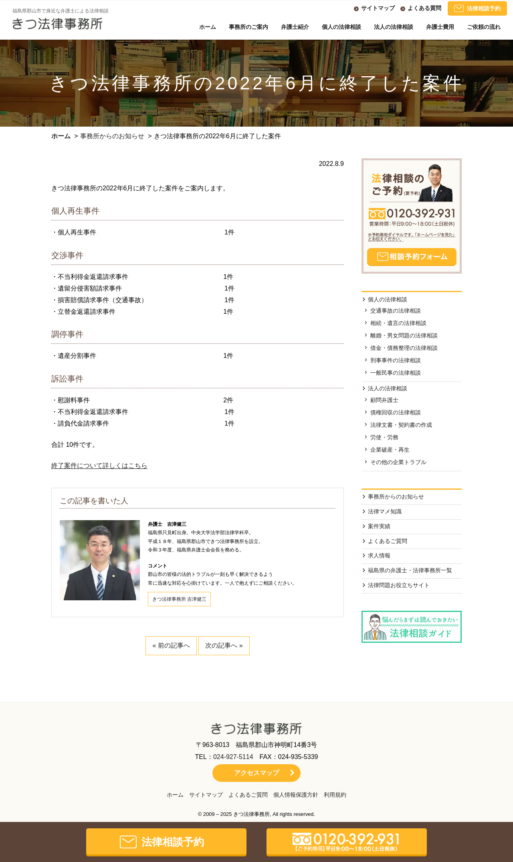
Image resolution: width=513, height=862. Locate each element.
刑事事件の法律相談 (395, 360)
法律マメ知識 (385, 511)
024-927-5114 (233, 756)
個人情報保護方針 (295, 794)
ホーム (207, 27)
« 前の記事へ (171, 645)
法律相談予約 (477, 8)
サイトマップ (378, 8)
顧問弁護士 (384, 400)
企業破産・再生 (390, 449)
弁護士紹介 (295, 27)
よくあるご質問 (387, 541)
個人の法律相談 (341, 27)
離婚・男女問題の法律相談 (404, 335)
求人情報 (379, 555)
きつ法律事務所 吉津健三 (179, 599)
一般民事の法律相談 (395, 372)
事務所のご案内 (248, 27)
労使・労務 (384, 437)
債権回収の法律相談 (395, 412)
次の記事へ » (223, 645)
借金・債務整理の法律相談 (404, 348)
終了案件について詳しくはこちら (99, 465)
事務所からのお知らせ (112, 136)
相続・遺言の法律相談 (398, 323)
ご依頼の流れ (484, 27)
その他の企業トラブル (398, 462)
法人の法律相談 (393, 27)
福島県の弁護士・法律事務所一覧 (410, 570)
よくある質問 (424, 8)
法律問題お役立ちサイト (399, 585)
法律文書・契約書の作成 (401, 425)
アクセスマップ (256, 772)
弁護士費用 (440, 27)
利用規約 (335, 794)
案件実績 (379, 526)
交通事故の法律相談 (395, 310)
